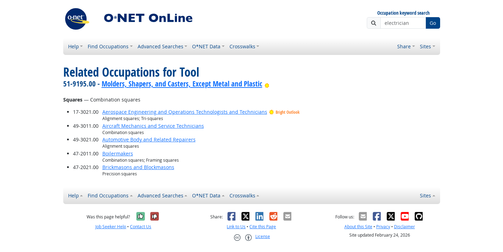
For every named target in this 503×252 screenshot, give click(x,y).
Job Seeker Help (110, 227)
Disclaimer (404, 227)
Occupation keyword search (403, 13)
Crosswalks (242, 46)
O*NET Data (206, 46)
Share (404, 46)
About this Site (358, 227)
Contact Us (140, 227)
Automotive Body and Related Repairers (149, 139)
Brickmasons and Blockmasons (138, 167)
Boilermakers (117, 153)
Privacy (383, 227)
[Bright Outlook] (267, 84)
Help (73, 46)
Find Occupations (108, 46)
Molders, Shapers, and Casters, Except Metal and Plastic (182, 84)
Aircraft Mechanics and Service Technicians (153, 125)
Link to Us (236, 227)
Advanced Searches (160, 46)
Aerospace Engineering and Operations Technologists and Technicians (184, 111)
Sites (425, 46)
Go (433, 23)
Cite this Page (262, 227)
